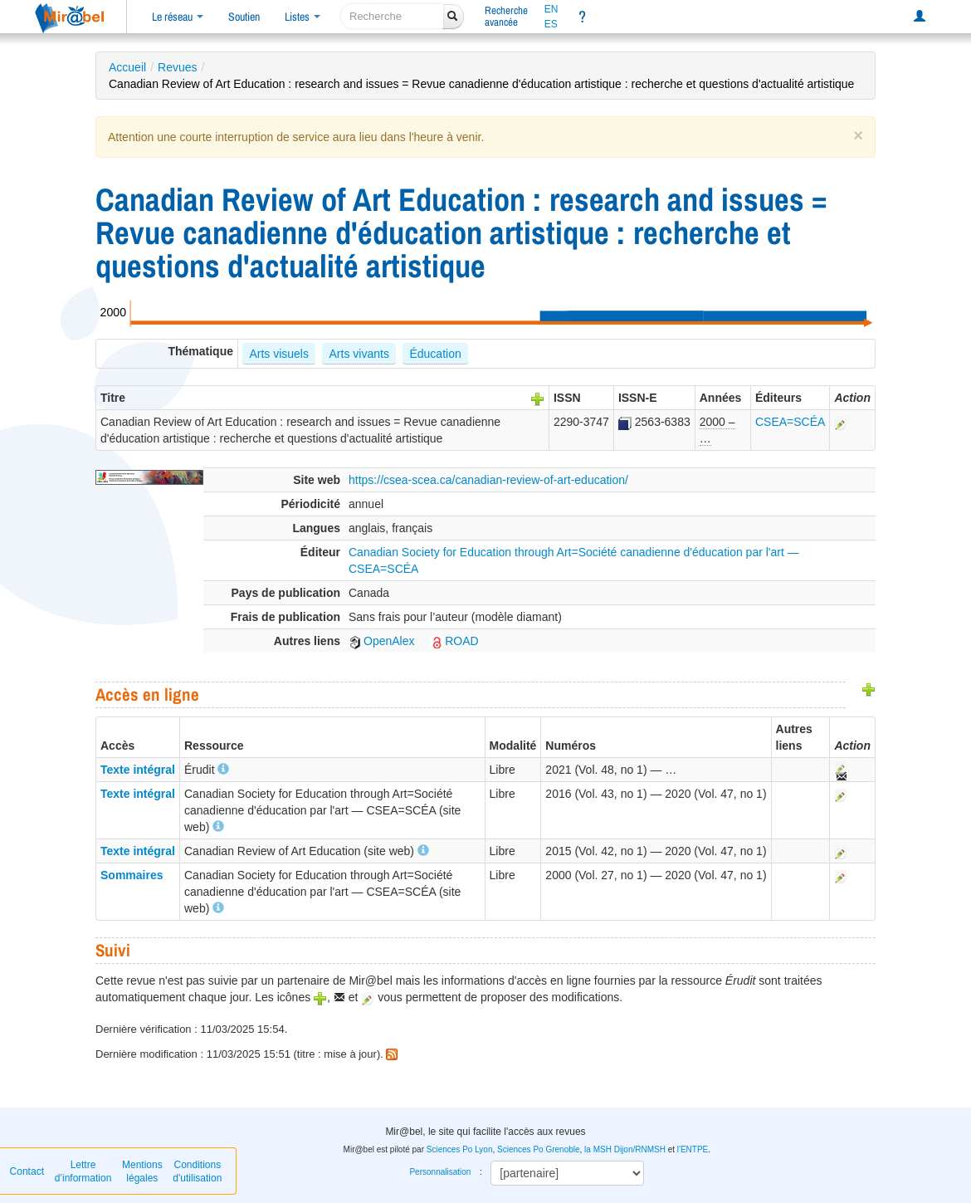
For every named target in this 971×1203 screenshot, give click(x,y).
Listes (302, 16)
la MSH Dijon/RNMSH (625, 1149)
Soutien (244, 16)
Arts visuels (279, 353)
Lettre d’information (83, 1171)
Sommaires (131, 875)
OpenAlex (381, 641)
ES (551, 24)
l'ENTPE (692, 1149)
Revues (177, 67)
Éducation (435, 353)
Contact (27, 1171)
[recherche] (392, 16)
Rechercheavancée (506, 16)
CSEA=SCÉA (790, 421)
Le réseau (177, 16)
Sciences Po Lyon (460, 1149)
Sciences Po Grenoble (538, 1149)
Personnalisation (440, 1171)
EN (551, 9)
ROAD (454, 641)
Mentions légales (142, 1171)
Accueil (127, 67)
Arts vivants (359, 353)
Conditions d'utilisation (197, 1171)
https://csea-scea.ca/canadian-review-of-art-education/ (488, 480)
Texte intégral (137, 769)
